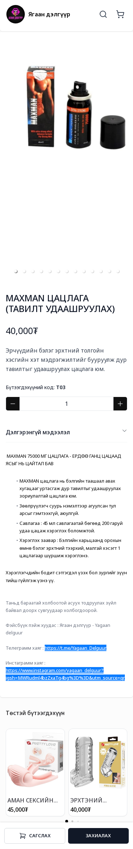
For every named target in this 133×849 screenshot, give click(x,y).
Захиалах (98, 835)
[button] (15, 271)
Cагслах (35, 835)
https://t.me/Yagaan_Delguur (75, 648)
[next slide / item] (122, 157)
